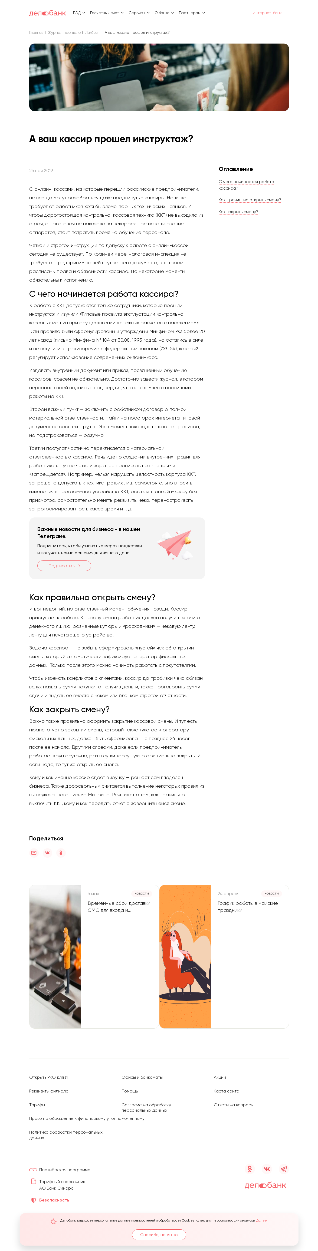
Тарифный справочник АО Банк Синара (61, 1182)
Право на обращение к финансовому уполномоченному (89, 1112)
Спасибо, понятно (159, 1234)
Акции (220, 1072)
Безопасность (54, 1200)
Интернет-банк (264, 12)
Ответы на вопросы (234, 1099)
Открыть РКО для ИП (50, 1072)
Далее (262, 1220)
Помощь (130, 1085)
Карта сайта (227, 1085)
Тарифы (37, 1099)
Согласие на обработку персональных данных (147, 1102)
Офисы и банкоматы (142, 1072)
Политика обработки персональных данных (52, 1129)
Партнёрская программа (66, 1163)
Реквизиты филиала (49, 1085)
